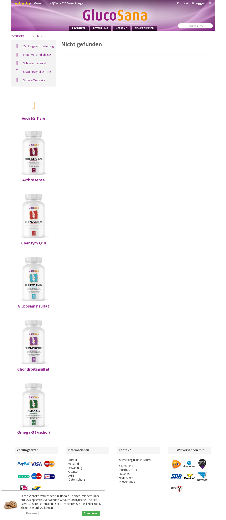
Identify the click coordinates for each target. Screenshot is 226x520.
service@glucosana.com (135, 460)
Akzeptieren (91, 513)
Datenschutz (76, 479)
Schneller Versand (34, 63)
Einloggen (198, 3)
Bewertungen (144, 28)
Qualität (73, 472)
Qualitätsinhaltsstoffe (37, 72)
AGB (71, 475)
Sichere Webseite (34, 80)
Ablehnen (31, 513)
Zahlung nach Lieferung (38, 46)
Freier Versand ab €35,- (38, 55)
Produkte (79, 28)
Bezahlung (100, 28)
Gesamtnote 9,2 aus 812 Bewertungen (59, 3)
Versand (121, 28)
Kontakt (182, 3)
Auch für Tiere (33, 119)
